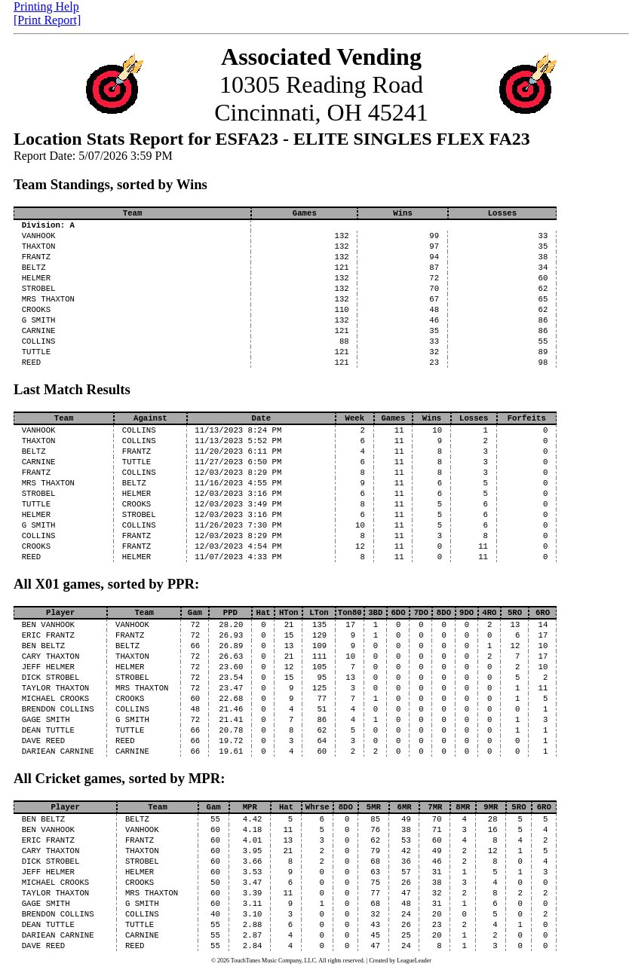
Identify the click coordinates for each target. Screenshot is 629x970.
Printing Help (46, 6)
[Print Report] (47, 20)
